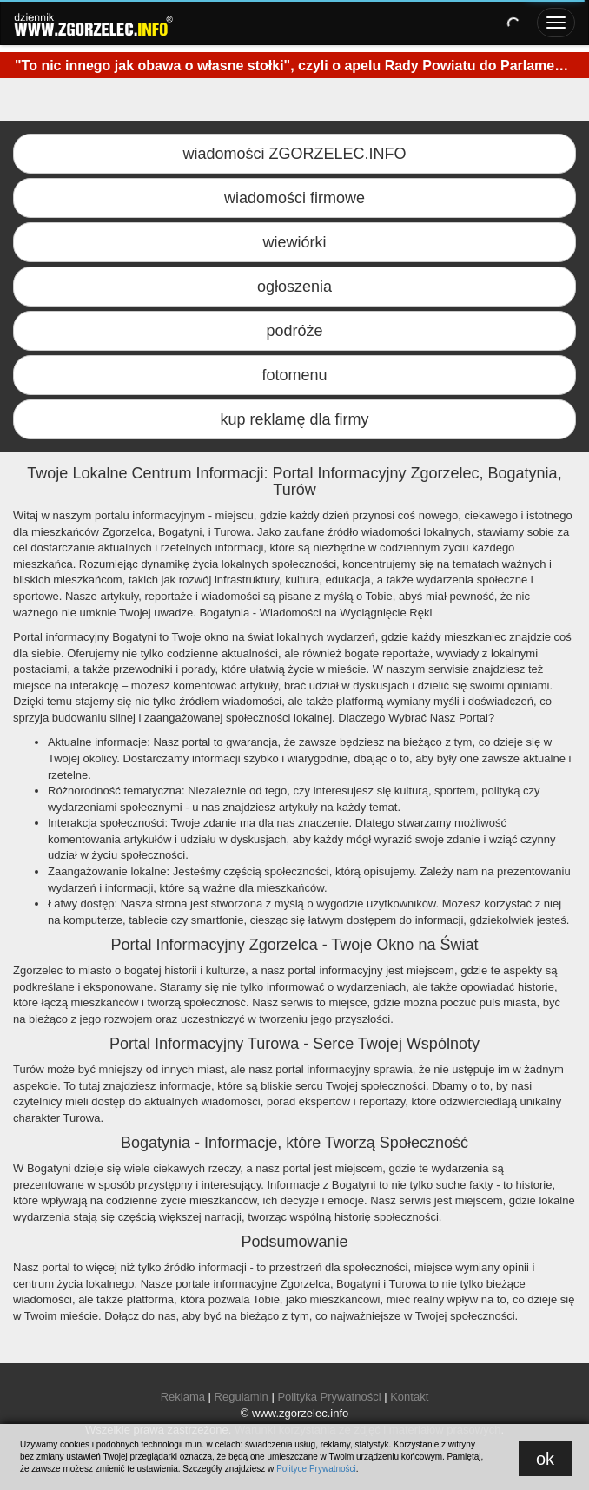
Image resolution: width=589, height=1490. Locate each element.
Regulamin (241, 1396)
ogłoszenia (294, 286)
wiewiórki (294, 242)
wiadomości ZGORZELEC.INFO (294, 153)
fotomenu (294, 375)
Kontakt (409, 1396)
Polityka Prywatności (329, 1396)
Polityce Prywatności (316, 1469)
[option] (294, 68)
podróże (294, 331)
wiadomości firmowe (294, 198)
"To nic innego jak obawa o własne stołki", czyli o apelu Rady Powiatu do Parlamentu (295, 65)
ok (545, 1458)
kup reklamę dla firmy (294, 419)
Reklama (183, 1396)
